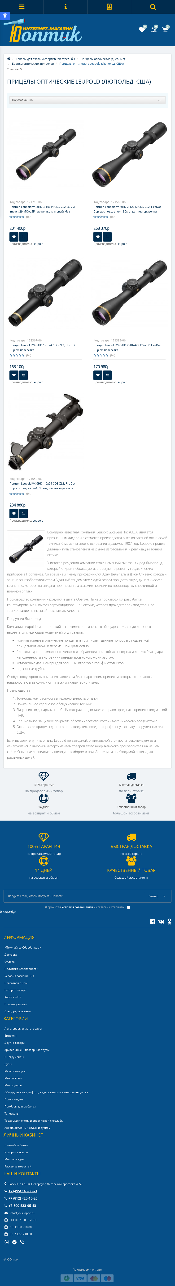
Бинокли (10, 1036)
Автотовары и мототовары (23, 1028)
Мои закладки (14, 1159)
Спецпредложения (17, 1011)
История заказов (16, 1152)
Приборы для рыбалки (20, 1106)
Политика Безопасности (21, 969)
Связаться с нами (16, 983)
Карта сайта (12, 997)
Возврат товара (15, 990)
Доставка (10, 955)
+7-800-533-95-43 (20, 1205)
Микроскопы (13, 1078)
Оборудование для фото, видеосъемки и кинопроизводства (46, 1092)
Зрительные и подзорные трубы (26, 1050)
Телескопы (11, 1113)
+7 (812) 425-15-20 (20, 1198)
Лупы (8, 1064)
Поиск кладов (13, 1099)
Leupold (38, 244)
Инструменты (14, 1057)
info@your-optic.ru (19, 1213)
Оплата (9, 962)
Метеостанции (15, 1071)
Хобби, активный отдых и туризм (27, 1128)
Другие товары (14, 1043)
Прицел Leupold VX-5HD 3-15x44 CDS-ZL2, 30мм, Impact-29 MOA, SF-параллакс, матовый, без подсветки (42, 211)
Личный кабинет (16, 1145)
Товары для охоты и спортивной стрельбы (33, 1121)
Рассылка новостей (17, 1166)
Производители (15, 1004)
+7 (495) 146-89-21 (20, 1191)
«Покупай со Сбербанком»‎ (22, 947)
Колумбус (8, 912)
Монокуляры (13, 1085)
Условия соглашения (19, 976)
